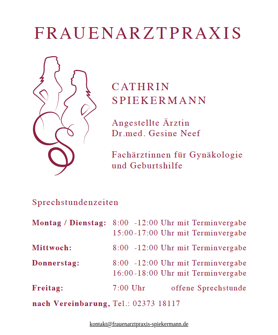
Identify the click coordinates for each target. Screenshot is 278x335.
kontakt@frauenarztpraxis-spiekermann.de (139, 324)
